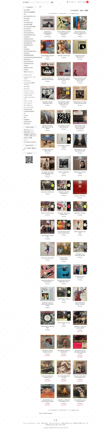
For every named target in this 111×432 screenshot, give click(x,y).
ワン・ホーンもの (28, 107)
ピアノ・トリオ (28, 101)
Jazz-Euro (26, 20)
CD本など (26, 69)
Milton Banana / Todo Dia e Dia (64, 299)
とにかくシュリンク (29, 93)
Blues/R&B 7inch (28, 45)
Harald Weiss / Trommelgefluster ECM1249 (47, 33)
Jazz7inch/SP (27, 28)
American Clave (28, 109)
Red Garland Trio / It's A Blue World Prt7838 (80, 150)
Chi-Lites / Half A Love (80, 195)
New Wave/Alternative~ (30, 51)
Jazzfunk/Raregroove (29, 34)
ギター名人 (27, 86)
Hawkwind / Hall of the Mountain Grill (63, 192)
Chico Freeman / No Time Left (64, 323)
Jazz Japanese (27, 30)
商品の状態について (29, 132)
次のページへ (75, 13)
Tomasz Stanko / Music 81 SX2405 (63, 146)
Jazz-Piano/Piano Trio (30, 16)
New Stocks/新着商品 (29, 12)
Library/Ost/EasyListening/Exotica (33, 57)
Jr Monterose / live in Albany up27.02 (80, 56)
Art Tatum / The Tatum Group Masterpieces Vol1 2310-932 (47, 173)
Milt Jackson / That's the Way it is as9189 (80, 327)
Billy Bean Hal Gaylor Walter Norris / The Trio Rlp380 (47, 127)
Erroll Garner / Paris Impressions (80, 277)
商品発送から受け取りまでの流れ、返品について (30, 134)
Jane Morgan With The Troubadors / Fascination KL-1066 (80, 352)
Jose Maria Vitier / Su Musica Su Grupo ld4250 (47, 78)
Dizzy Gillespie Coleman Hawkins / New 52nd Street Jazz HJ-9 (64, 103)
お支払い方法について (66, 423)
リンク (25, 140)
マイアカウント (72, 2)
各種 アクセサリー (28, 71)
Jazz (25, 14)
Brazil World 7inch (29, 63)
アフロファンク (28, 75)
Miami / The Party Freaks (47, 213)
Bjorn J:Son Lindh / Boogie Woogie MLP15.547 (80, 376)
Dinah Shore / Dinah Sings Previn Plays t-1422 (64, 400)
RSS (60, 424)
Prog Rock (26, 53)
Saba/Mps (26, 119)
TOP (40, 6)
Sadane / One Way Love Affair (80, 232)
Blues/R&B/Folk (28, 43)
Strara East (27, 123)
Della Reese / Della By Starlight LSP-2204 (47, 351)
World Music (27, 59)
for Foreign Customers (30, 142)
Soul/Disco (27, 37)
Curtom (26, 115)
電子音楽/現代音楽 (28, 55)
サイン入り (27, 88)
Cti (24, 113)
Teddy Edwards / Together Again (64, 258)
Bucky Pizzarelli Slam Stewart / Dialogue (80, 303)
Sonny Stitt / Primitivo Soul (47, 191)
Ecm (25, 117)
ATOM (63, 424)
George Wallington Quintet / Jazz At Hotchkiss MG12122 (63, 33)
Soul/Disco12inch (28, 39)
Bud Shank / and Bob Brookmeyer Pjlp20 (48, 102)
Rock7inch (26, 49)
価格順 (81, 10)
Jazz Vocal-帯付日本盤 (29, 26)
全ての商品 (27, 10)
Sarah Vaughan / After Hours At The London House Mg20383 (80, 127)
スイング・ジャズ (28, 90)
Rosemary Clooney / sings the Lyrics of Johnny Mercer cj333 (80, 79)
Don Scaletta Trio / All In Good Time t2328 (64, 126)
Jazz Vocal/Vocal (28, 22)
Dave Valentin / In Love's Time (48, 236)
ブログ (38, 423)
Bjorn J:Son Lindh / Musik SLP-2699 (64, 376)
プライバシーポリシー (54, 423)
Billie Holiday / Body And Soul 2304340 (64, 351)
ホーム (25, 423)
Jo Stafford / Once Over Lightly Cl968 (47, 150)
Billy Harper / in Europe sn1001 (80, 172)
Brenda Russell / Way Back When (47, 326)
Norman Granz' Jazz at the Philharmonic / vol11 (63, 280)
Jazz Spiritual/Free (29, 32)
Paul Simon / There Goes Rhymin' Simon (64, 213)
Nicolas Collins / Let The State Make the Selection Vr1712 (64, 79)
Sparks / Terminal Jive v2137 (64, 172)
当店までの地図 (28, 137)
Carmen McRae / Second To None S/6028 (80, 400)
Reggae (26, 65)
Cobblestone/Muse (29, 111)
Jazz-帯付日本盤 (28, 24)
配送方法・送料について (79, 423)
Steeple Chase (28, 121)
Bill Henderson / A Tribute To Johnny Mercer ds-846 (80, 102)
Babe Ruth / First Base (80, 213)
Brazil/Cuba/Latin (28, 61)
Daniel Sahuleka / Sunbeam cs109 (47, 56)
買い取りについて (28, 129)
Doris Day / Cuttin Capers (47, 257)
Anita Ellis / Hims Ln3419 (64, 55)
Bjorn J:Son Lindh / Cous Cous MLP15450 (47, 376)
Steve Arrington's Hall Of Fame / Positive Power (64, 232)
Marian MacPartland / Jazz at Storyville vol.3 (47, 280)
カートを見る (83, 2)
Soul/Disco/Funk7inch (30, 41)
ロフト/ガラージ (28, 105)
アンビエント (27, 80)
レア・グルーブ (28, 103)
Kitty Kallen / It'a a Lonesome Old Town (80, 254)
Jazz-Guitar (27, 18)
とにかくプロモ (28, 95)
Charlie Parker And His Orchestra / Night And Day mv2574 (80, 33)
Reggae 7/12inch (28, 67)
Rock (25, 47)
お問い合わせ (44, 423)
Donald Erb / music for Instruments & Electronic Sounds (47, 304)
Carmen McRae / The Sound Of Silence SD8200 (47, 400)
